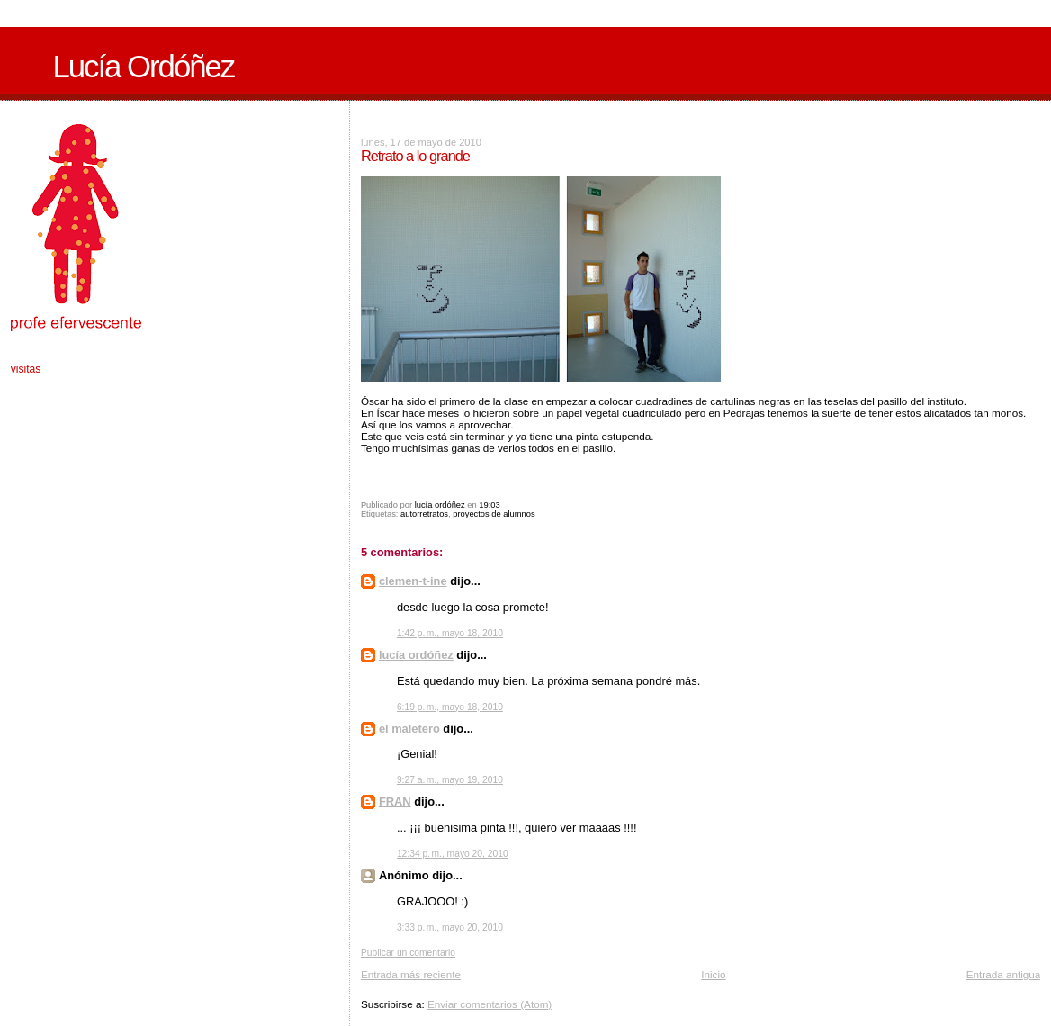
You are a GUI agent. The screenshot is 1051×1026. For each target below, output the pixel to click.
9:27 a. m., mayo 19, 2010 (450, 780)
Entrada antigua (1003, 974)
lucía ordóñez (416, 655)
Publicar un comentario (408, 953)
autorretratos (424, 513)
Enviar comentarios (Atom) (489, 1004)
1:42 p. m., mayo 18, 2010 (450, 633)
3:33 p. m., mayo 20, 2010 (450, 927)
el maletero (409, 728)
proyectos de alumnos (493, 513)
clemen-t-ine (413, 581)
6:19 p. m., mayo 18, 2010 (450, 707)
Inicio (713, 974)
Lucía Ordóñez (143, 67)
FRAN (395, 801)
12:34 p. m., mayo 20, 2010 (452, 854)
